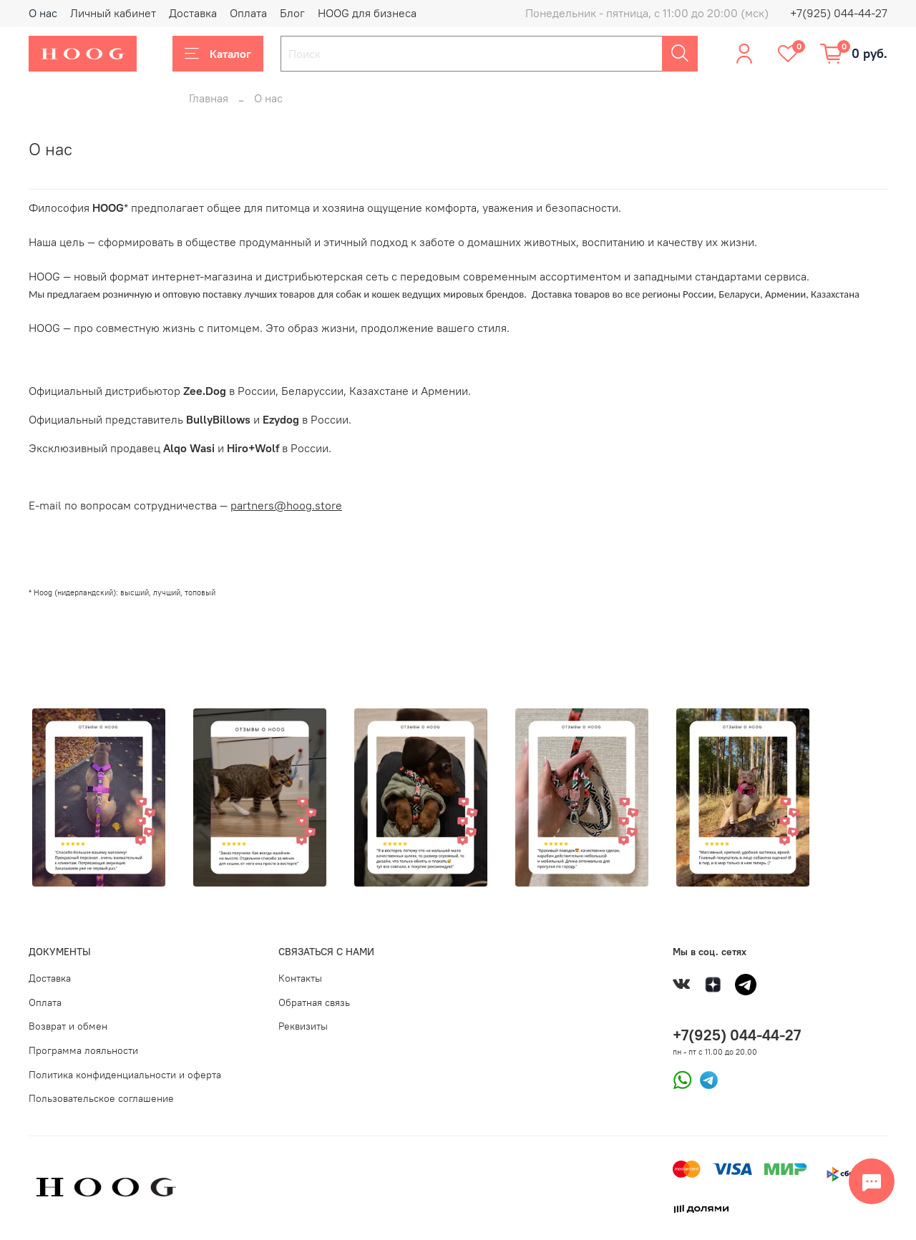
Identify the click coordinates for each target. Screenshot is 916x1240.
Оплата (248, 13)
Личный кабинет (113, 13)
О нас (43, 13)
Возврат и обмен (68, 1026)
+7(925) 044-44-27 (838, 13)
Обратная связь (314, 1002)
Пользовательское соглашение (101, 1098)
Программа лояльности (83, 1050)
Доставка (193, 13)
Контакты (300, 978)
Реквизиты (303, 1026)
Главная (208, 98)
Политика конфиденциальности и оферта (125, 1074)
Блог (292, 13)
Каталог (218, 54)
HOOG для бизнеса (367, 13)
